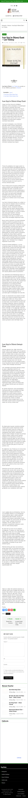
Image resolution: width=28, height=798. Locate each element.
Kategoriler (4, 771)
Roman (9, 25)
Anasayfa (4, 25)
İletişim (3, 782)
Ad (4, 658)
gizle (11, 92)
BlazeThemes (8, 794)
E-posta (5, 664)
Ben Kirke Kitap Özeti (14, 689)
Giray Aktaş (6, 42)
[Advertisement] (14, 154)
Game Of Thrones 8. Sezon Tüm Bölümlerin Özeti (12, 1)
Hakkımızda (4, 780)
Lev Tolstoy (15, 86)
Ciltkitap (19, 757)
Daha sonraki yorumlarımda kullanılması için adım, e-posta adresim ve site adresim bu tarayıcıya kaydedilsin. (14, 672)
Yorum (5, 641)
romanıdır (18, 87)
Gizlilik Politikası (5, 774)
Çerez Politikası (5, 777)
